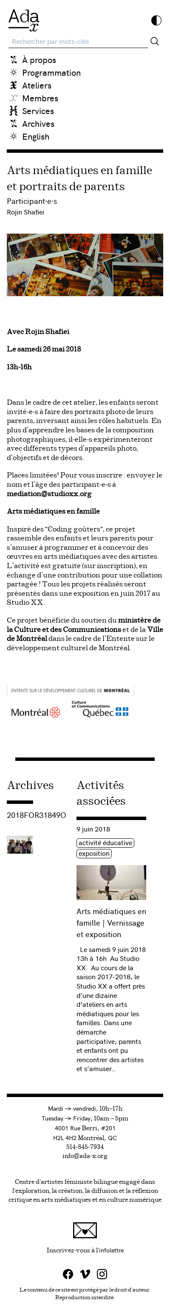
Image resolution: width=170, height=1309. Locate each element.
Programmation (51, 72)
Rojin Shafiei (25, 211)
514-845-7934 (85, 1147)
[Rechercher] (155, 41)
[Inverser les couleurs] (156, 20)
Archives (38, 123)
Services (38, 110)
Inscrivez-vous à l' (105, 1238)
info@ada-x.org (85, 1156)
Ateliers (36, 85)
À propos (39, 59)
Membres (40, 97)
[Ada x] (23, 20)
